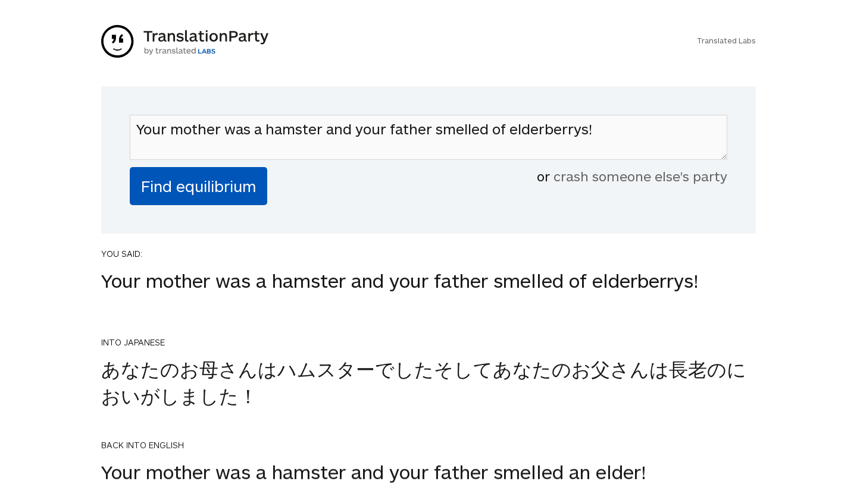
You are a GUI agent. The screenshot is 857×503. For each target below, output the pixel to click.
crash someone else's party (640, 176)
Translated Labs (726, 40)
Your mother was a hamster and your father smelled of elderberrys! (428, 137)
